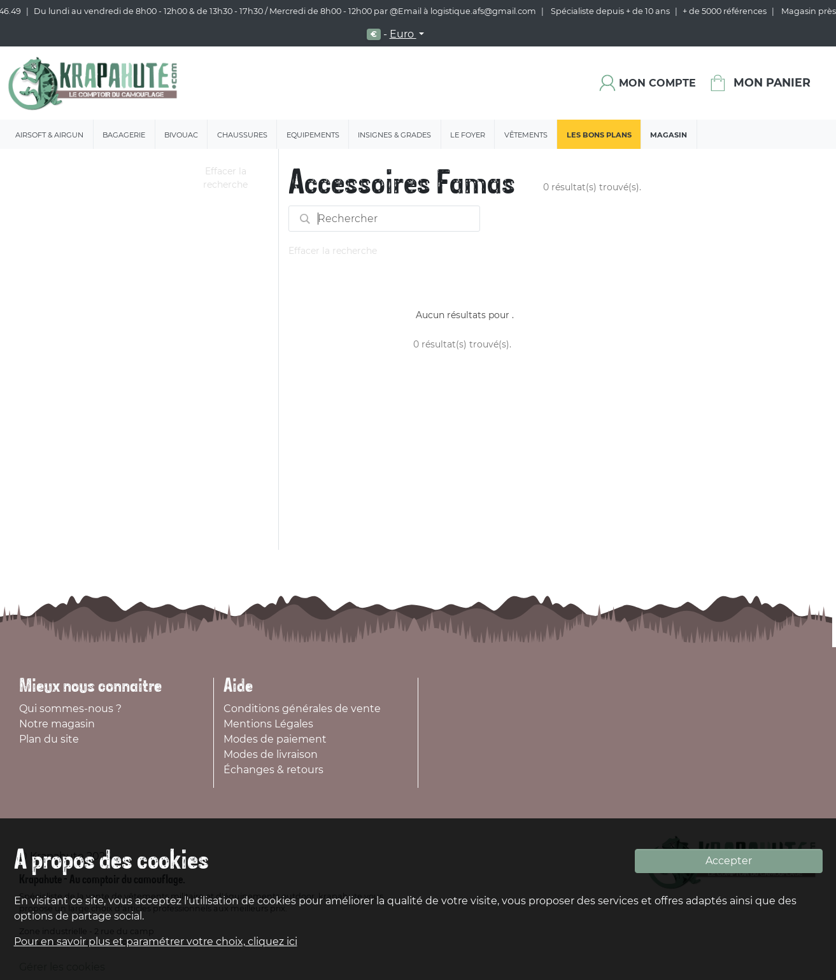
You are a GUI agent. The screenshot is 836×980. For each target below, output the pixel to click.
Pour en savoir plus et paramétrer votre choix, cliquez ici (155, 941)
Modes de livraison (270, 754)
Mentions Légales (268, 724)
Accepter (728, 861)
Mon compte (657, 83)
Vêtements (526, 134)
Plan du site (49, 739)
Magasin (668, 134)
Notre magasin (57, 724)
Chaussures (242, 134)
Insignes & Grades (394, 134)
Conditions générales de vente (302, 709)
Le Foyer (467, 134)
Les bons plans (599, 134)
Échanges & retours (273, 770)
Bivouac (181, 134)
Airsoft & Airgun (49, 134)
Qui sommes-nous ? (70, 709)
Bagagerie (124, 134)
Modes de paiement (275, 739)
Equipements (313, 134)
